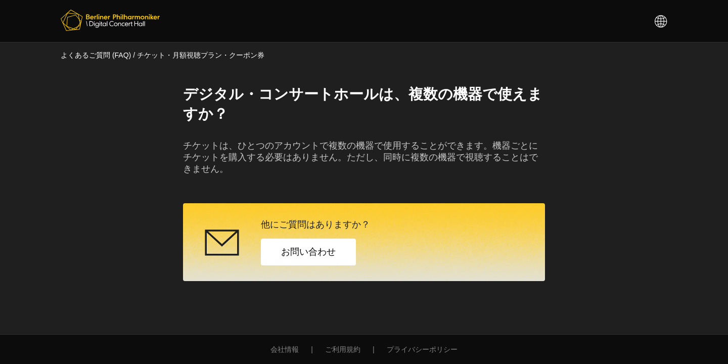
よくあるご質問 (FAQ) (96, 55)
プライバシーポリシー (422, 349)
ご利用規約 (342, 349)
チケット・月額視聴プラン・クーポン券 (200, 55)
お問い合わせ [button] (308, 252)
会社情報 (284, 349)
